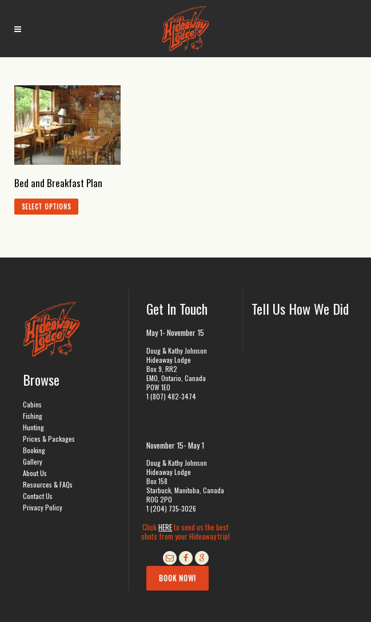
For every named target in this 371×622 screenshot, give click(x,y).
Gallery (32, 461)
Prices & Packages (49, 438)
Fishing (32, 416)
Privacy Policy (42, 507)
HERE (165, 527)
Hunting (33, 427)
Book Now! (177, 578)
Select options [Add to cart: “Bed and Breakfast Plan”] (46, 206)
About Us (35, 473)
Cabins (32, 404)
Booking (34, 450)
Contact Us (38, 496)
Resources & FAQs (48, 484)
